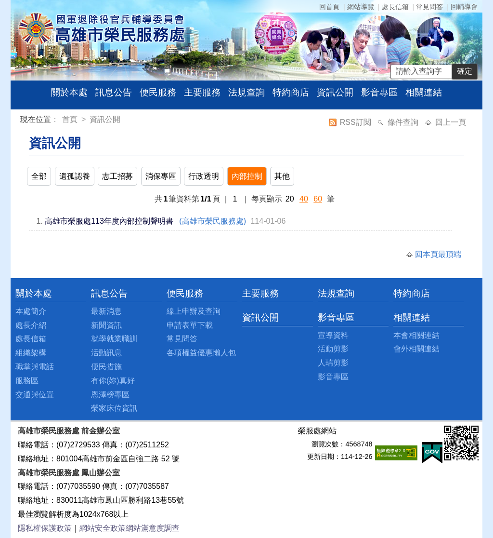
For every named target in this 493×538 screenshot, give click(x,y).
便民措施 (106, 367)
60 (317, 199)
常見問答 (429, 7)
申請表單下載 (190, 325)
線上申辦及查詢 (194, 311)
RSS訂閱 (356, 122)
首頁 (70, 119)
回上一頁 (450, 122)
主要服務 (202, 92)
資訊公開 (335, 92)
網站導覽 (360, 7)
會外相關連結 (416, 349)
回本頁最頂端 (438, 254)
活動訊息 (106, 353)
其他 (282, 176)
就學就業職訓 (114, 339)
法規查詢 (246, 92)
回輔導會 (464, 7)
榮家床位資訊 (114, 408)
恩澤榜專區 (110, 394)
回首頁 (329, 7)
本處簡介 (30, 311)
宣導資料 (333, 335)
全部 (39, 176)
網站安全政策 (102, 528)
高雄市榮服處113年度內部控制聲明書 (109, 221)
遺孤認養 (74, 176)
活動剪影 (333, 349)
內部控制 (247, 176)
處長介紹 (30, 325)
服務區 (27, 381)
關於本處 (69, 92)
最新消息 (106, 311)
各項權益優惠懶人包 (201, 353)
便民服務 (158, 92)
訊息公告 (113, 92)
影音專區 (379, 92)
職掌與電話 (34, 367)
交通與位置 (34, 394)
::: (22, 120)
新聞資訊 (106, 325)
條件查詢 (404, 122)
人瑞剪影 (333, 363)
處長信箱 (395, 7)
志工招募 (117, 176)
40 (303, 199)
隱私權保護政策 (45, 528)
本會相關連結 (416, 335)
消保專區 (160, 176)
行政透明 (203, 176)
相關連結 (423, 92)
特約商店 (290, 92)
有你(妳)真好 (113, 381)
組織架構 (30, 353)
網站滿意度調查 (153, 528)
